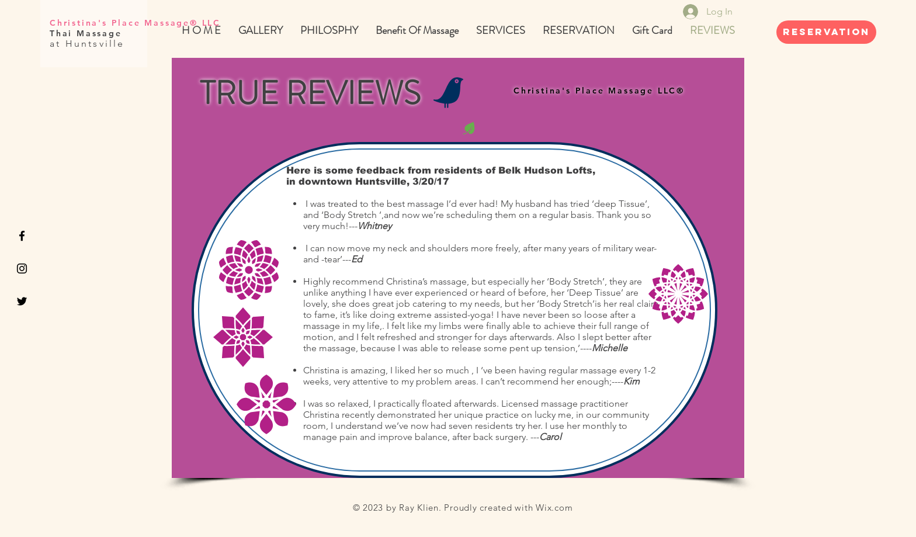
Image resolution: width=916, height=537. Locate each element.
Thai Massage (88, 33)
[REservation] (826, 32)
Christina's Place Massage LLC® (599, 90)
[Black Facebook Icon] (22, 235)
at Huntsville (87, 43)
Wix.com (554, 507)
